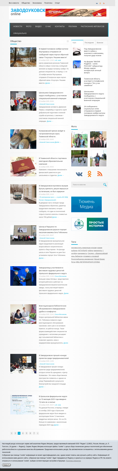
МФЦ (78, 262)
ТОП (74, 43)
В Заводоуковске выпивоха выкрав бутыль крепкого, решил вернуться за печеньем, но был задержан (53, 188)
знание (99, 248)
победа (90, 251)
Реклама (73, 26)
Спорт (57, 3)
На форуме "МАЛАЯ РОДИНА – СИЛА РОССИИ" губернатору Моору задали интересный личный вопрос (93, 67)
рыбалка (74, 251)
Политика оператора (73, 461)
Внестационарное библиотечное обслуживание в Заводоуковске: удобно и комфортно (52, 309)
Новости (17, 26)
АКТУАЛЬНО (82, 251)
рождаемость (82, 253)
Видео (38, 26)
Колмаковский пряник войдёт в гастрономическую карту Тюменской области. (52, 134)
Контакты (59, 26)
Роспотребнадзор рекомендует (82, 259)
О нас (48, 26)
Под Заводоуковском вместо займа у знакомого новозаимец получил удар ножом (93, 52)
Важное (100, 42)
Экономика (37, 3)
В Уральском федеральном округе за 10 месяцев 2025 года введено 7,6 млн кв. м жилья (53, 399)
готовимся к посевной (91, 256)
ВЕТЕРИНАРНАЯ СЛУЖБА (90, 262)
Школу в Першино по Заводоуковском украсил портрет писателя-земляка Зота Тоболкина (53, 229)
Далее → (48, 83)
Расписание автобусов (92, 26)
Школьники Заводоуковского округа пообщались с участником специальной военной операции (53, 95)
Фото (28, 26)
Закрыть (6, 465)
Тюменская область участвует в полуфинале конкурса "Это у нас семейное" (94, 82)
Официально (20, 33)
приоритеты (98, 251)
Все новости (14, 3)
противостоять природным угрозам (84, 248)
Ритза (73, 262)
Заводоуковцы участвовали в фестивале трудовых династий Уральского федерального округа (53, 270)
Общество (25, 3)
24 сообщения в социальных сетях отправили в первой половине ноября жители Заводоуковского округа (94, 110)
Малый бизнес (99, 259)
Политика (48, 3)
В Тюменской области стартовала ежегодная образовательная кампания (53, 161)
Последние (89, 42)
